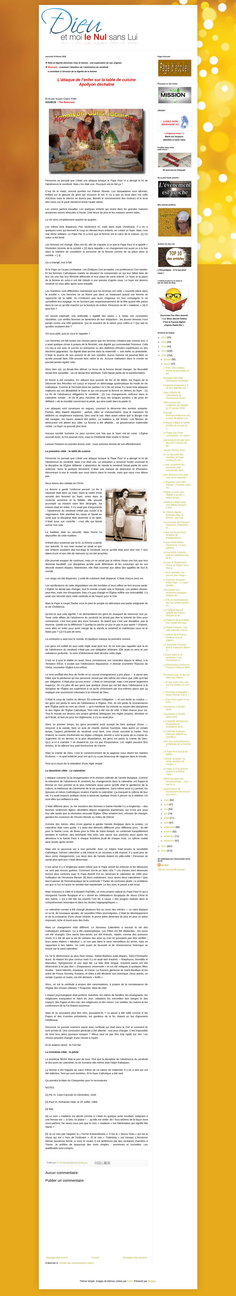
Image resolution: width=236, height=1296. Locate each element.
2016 (164, 355)
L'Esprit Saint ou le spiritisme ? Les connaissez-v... (172, 657)
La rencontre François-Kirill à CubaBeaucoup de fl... (176, 555)
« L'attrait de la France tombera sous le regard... (174, 637)
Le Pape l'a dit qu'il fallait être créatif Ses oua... (176, 621)
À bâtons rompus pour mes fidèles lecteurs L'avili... (174, 505)
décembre (169, 840)
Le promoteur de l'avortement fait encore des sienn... (176, 791)
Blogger (152, 1281)
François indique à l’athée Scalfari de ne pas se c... (176, 425)
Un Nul (164, 865)
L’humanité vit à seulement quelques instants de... (174, 592)
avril (166, 804)
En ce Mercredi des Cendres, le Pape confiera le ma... (173, 457)
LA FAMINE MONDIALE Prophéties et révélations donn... (175, 724)
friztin (130, 1281)
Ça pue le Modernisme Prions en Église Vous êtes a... (175, 565)
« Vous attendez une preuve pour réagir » (175, 574)
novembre (169, 836)
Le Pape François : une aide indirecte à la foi (175, 628)
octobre (168, 831)
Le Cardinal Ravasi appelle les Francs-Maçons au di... (174, 613)
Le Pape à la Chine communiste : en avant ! (176, 434)
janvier (167, 359)
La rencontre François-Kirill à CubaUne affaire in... (176, 647)
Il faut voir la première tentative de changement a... (174, 535)
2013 (164, 342)
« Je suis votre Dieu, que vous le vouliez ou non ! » (176, 685)
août (166, 822)
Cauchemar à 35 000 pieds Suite (174, 715)
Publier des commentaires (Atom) (77, 1263)
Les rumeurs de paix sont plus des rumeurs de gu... (176, 443)
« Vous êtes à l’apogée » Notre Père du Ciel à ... (176, 693)
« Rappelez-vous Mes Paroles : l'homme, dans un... (177, 485)
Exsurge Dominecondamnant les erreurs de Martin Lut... (176, 415)
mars (167, 800)
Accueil (95, 1257)
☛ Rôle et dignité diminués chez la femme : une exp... (174, 515)
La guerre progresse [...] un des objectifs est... (175, 386)
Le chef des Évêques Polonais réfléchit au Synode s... (175, 734)
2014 (164, 346)
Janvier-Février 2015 (173, 450)
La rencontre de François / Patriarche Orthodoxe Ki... (176, 525)
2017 (164, 846)
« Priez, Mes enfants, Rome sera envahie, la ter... (176, 370)
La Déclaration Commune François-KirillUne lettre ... (176, 667)
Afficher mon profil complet (171, 869)
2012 (164, 337)
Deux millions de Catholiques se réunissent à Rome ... (175, 395)
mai (166, 809)
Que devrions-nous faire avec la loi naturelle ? (175, 476)
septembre (170, 827)
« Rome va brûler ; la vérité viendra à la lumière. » (174, 761)
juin (166, 813)
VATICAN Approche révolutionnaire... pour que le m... (175, 781)
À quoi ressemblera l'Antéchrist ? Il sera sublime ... (174, 545)
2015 (164, 351)
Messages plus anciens (135, 1257)
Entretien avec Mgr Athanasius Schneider (175, 379)
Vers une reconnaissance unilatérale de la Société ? (176, 744)
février (167, 364)
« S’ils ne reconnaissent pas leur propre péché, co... (176, 603)
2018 (164, 850)
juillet (167, 818)
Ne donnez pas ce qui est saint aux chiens (176, 676)
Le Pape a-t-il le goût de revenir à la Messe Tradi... (175, 771)
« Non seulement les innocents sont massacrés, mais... (174, 467)
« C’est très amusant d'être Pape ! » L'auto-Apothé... (175, 582)
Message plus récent (57, 1257)
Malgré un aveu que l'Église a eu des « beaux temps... (173, 495)
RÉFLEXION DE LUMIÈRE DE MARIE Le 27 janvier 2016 (175, 405)
